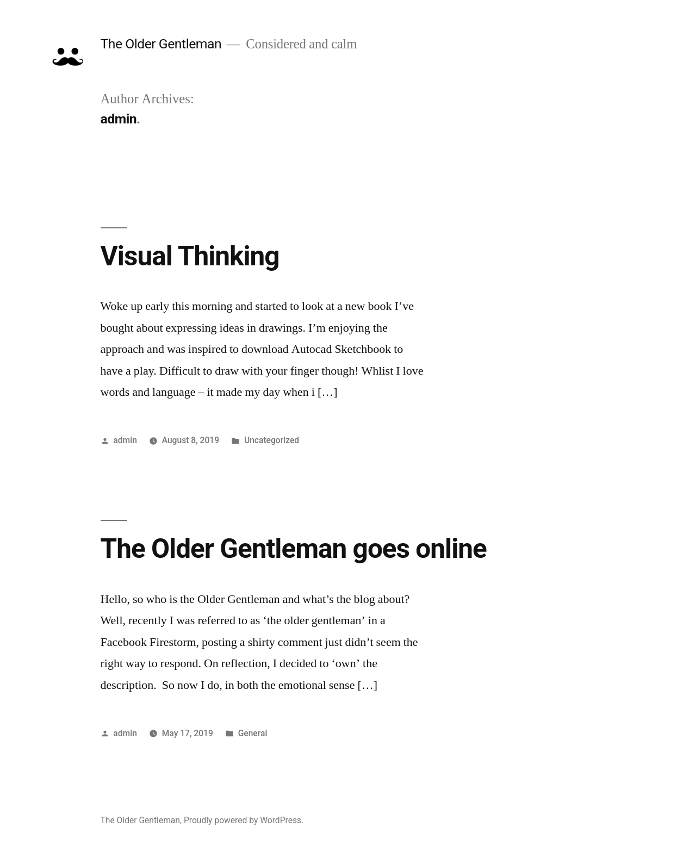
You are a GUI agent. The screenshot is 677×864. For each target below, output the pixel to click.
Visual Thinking (190, 256)
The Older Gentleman (161, 44)
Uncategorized (271, 440)
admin (125, 440)
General (253, 733)
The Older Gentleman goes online (294, 548)
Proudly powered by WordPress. (243, 820)
